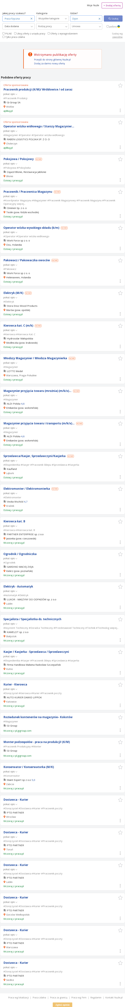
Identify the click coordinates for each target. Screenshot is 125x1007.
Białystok (11, 636)
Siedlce (10, 979)
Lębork (10, 473)
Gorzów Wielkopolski (17, 914)
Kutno (9, 669)
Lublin (9, 603)
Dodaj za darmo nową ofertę (49, 63)
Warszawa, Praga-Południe (21, 375)
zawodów (117, 37)
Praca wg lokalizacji (18, 997)
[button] (120, 85)
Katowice (11, 701)
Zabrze (10, 784)
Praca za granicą (58, 997)
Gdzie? (74, 13)
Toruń (9, 849)
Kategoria (41, 13)
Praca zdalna (39, 997)
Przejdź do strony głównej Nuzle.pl (52, 59)
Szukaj (114, 18)
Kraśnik (10, 505)
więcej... (21, 203)
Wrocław (11, 816)
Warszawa (12, 947)
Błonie (9, 176)
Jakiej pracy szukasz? (14, 13)
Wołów (10, 106)
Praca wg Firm (78, 997)
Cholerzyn (11, 143)
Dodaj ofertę (112, 5)
